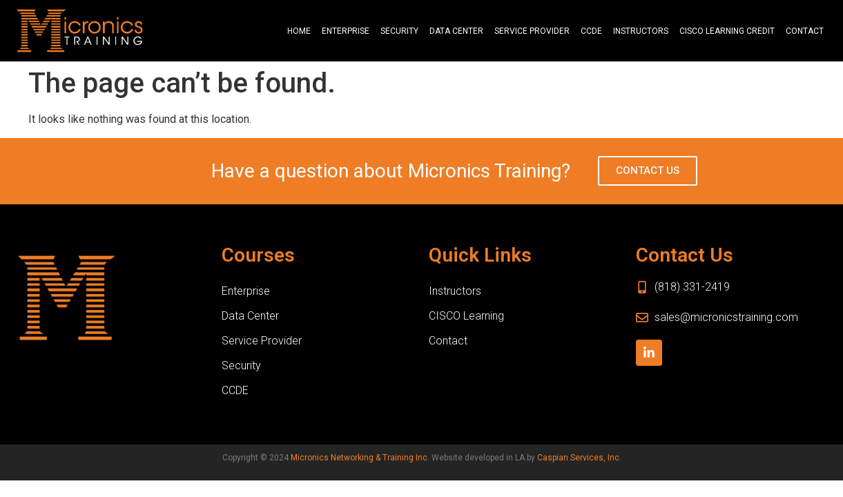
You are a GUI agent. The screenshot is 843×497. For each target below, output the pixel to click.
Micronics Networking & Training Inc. (360, 457)
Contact (805, 31)
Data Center (456, 31)
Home (299, 31)
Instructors (640, 31)
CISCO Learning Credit (727, 31)
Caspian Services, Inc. (579, 457)
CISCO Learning (466, 315)
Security (399, 31)
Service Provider (532, 31)
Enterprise (345, 31)
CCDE (591, 31)
